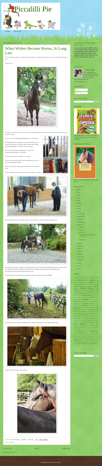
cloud (81, 290)
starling (82, 333)
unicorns (78, 338)
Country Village (84, 291)
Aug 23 (81, 229)
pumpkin (86, 322)
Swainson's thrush (85, 334)
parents (79, 320)
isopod (79, 307)
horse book (92, 303)
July (78, 243)
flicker (89, 297)
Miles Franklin (89, 313)
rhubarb (82, 325)
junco (95, 307)
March (79, 254)
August (79, 224)
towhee (89, 336)
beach (75, 282)
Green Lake (85, 301)
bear (78, 282)
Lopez (89, 311)
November (80, 216)
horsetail (97, 303)
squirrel (95, 331)
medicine (76, 313)
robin (85, 325)
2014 (77, 208)
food (75, 299)
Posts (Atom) (13, 452)
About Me (17, 31)
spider (83, 331)
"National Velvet (77, 278)
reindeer (92, 324)
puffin (82, 322)
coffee (84, 290)
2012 (77, 263)
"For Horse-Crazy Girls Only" (91, 276)
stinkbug (92, 333)
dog (81, 293)
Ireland (76, 307)
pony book (79, 322)
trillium (97, 336)
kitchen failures (85, 309)
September (80, 222)
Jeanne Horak (91, 307)
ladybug (91, 309)
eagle (97, 293)
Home (7, 31)
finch (77, 297)
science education (81, 327)
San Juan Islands (95, 325)
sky (81, 329)
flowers (97, 297)
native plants (89, 316)
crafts (89, 292)
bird (91, 282)
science (75, 327)
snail (86, 329)
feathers (93, 295)
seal (92, 327)
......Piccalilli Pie (27, 9)
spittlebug (87, 331)
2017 (77, 200)
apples (96, 278)
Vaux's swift (96, 338)
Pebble (86, 320)
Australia (76, 280)
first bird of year (83, 297)
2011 (77, 266)
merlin (84, 313)
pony (75, 322)
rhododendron (77, 325)
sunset (75, 334)
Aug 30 (81, 227)
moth (75, 315)
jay (87, 307)
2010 (77, 268)
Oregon (91, 318)
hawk (75, 303)
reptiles (97, 323)
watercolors (86, 341)
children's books (93, 288)
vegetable (76, 340)
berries (85, 282)
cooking (92, 290)
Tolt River (81, 336)
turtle (75, 338)
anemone (87, 278)
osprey (95, 318)
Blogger (59, 462)
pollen (97, 320)
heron (81, 303)
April (78, 251)
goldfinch (76, 301)
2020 (77, 192)
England (85, 295)
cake (95, 284)
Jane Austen (83, 307)
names (84, 316)
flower (93, 297)
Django (78, 293)
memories (80, 313)
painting (75, 320)
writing (95, 343)
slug (84, 329)
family (89, 295)
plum (95, 320)
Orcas (89, 318)
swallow (91, 334)
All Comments (79, 93)
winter (79, 343)
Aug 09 (81, 240)
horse (13, 442)
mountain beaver (93, 314)
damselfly (96, 292)
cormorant (97, 290)
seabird (89, 327)
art (98, 278)
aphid (92, 278)
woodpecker (84, 343)
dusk (95, 293)
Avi (10, 442)
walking (87, 340)
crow (92, 292)
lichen (75, 311)
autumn (80, 280)
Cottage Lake (77, 292)
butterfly (92, 284)
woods (88, 343)
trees (94, 336)
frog (82, 299)
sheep (97, 327)
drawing (89, 293)
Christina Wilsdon (90, 70)
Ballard (97, 280)
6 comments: (30, 439)
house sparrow (77, 305)
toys (92, 336)
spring (91, 331)
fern (98, 295)
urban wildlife (83, 338)
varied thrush (90, 338)
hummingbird (85, 305)
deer (75, 293)
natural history (95, 316)
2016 (77, 203)
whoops (75, 343)
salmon (88, 325)
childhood (82, 288)
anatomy (83, 278)
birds (98, 282)
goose (80, 301)
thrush (94, 334)
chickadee (96, 286)
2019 (77, 195)
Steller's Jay (87, 333)
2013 (77, 211)
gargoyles (92, 299)
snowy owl (93, 329)
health (78, 303)
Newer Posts (7, 448)
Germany (97, 299)
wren (91, 343)
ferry (75, 297)
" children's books (78, 276)
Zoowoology (76, 345)
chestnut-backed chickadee (86, 286)
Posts (77, 89)
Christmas (76, 290)
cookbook (88, 290)
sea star (86, 327)
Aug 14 (81, 232)
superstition (79, 334)
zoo (98, 343)
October (79, 219)
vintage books (82, 340)
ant (90, 278)
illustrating (92, 305)
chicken (76, 288)
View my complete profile (80, 82)
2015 (77, 206)
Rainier (92, 322)
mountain (86, 315)
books (80, 284)
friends (78, 299)
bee (80, 282)
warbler (91, 340)
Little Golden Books (82, 311)
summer (97, 333)
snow (89, 329)
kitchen (80, 309)
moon (97, 313)
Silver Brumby (77, 329)
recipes (87, 323)
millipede (94, 313)
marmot (97, 311)
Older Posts (66, 448)
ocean (82, 318)
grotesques (91, 301)
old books (85, 318)
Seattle (94, 327)
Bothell (84, 284)
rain (89, 322)
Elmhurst (80, 295)
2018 (77, 198)
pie (89, 320)
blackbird (76, 284)
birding (95, 282)
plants (91, 320)
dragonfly (85, 293)
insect (97, 305)
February (79, 257)
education (76, 295)
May (78, 248)
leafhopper (96, 309)
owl (98, 318)
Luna (93, 311)
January (79, 259)
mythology (80, 316)
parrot (82, 320)
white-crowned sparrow (94, 341)
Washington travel (80, 341)
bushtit (87, 284)
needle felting (77, 318)
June (78, 246)
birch (88, 282)
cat (98, 284)
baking (93, 280)
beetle (82, 282)
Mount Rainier (80, 314)
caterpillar (76, 286)
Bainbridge (88, 280)
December (80, 214)
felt (96, 295)
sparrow (80, 331)
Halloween (96, 301)
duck (92, 293)
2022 (77, 189)
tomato (85, 336)
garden (86, 299)
